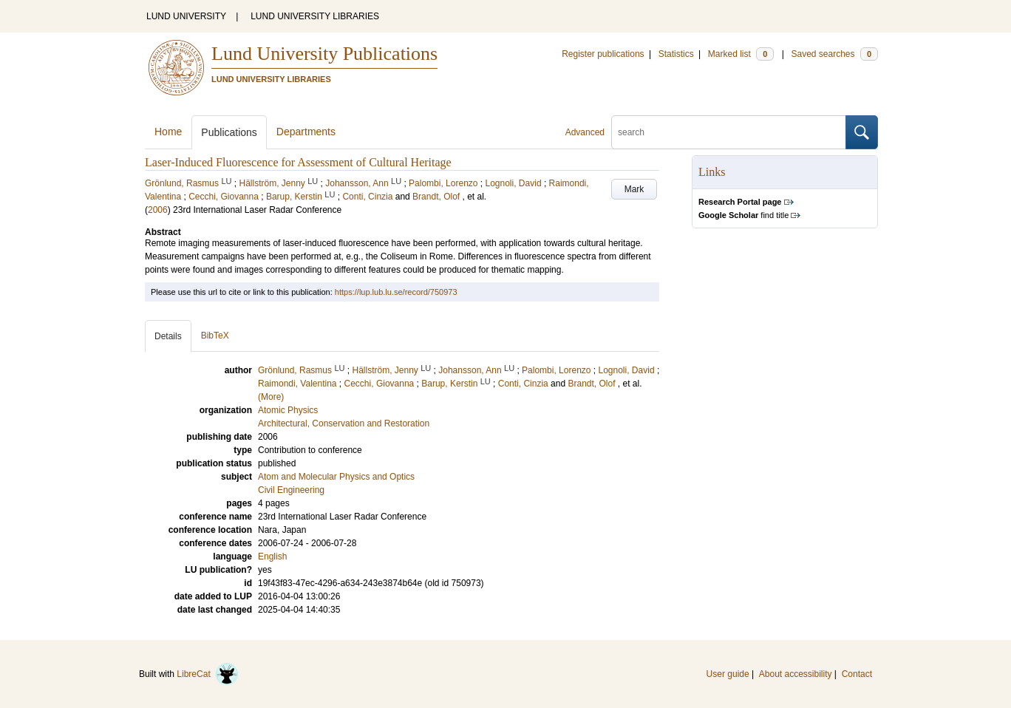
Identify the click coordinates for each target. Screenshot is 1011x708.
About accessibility (795, 674)
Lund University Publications (324, 53)
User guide (728, 674)
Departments (306, 131)
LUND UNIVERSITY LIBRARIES (315, 16)
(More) (271, 397)
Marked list (741, 54)
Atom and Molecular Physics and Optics (336, 477)
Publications (229, 132)
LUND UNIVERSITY (186, 16)
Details (168, 336)
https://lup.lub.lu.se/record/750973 (396, 291)
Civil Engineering (291, 490)
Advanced (585, 132)
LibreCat (208, 674)
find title (743, 215)
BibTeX (215, 335)
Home (168, 131)
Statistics (676, 54)
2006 (158, 210)
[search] (728, 132)
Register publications (603, 54)
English (272, 556)
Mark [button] (634, 189)
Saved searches (834, 54)
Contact (857, 674)
